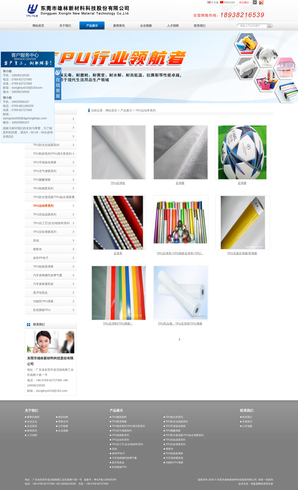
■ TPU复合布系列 (173, 417)
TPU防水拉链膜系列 (46, 145)
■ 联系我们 (246, 417)
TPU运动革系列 (43, 205)
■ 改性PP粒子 (117, 453)
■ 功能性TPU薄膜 (173, 462)
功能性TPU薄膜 (43, 301)
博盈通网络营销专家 (262, 483)
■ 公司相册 (62, 426)
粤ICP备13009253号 (105, 479)
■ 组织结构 (62, 417)
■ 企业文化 (31, 421)
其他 (36, 240)
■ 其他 (113, 448)
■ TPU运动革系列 (119, 439)
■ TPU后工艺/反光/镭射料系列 (126, 444)
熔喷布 (37, 249)
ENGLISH (229, 2)
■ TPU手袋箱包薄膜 (174, 426)
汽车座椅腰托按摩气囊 (47, 275)
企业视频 (146, 25)
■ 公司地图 (246, 426)
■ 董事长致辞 (32, 417)
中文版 (215, 2)
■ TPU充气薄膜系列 (121, 430)
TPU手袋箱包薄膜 (44, 162)
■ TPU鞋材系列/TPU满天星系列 (127, 426)
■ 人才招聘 (31, 435)
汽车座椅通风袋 (43, 284)
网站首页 (38, 25)
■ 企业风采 (31, 426)
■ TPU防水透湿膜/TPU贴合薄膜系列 (183, 435)
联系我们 (199, 25)
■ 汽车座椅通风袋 (173, 458)
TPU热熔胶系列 (43, 188)
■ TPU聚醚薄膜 (171, 430)
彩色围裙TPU (41, 310)
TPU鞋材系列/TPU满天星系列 (52, 153)
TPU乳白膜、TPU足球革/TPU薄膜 (180, 323)
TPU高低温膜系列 (44, 214)
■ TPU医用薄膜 (118, 421)
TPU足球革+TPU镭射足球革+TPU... (180, 253)
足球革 (118, 253)
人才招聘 (173, 25)
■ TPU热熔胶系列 (119, 435)
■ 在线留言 (246, 421)
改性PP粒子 (41, 257)
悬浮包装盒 (40, 292)
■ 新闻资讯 (31, 430)
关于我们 (65, 25)
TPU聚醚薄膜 (41, 179)
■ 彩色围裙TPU (118, 467)
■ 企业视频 (62, 430)
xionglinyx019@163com (27, 87)
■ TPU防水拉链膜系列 (175, 421)
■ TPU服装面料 (118, 417)
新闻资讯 (119, 25)
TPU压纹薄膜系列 (44, 231)
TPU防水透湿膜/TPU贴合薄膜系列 (53, 198)
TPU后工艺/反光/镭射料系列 (51, 223)
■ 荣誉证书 (62, 421)
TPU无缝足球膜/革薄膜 (242, 253)
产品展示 (92, 25)
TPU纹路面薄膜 (43, 266)
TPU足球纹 (118, 183)
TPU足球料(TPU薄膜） (118, 323)
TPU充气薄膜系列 (44, 171)
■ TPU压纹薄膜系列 (174, 444)
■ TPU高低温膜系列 (174, 439)
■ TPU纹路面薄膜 (173, 453)
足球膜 (180, 183)
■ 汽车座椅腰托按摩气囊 (123, 458)
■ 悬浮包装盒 (117, 462)
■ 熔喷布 (168, 448)
